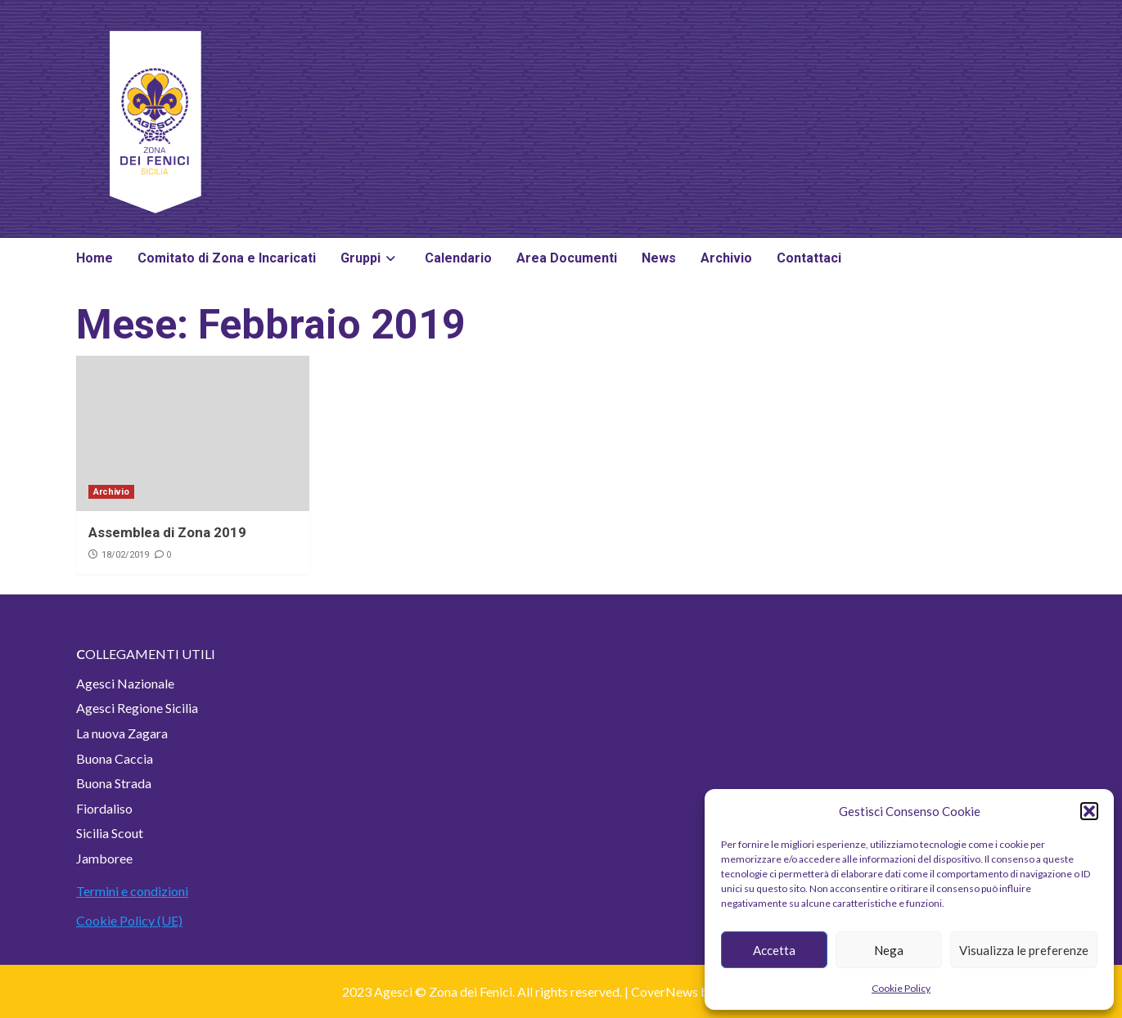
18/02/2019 (125, 554)
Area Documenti (566, 258)
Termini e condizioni (132, 891)
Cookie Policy (901, 988)
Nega (888, 950)
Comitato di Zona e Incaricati (226, 258)
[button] (1089, 811)
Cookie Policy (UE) (129, 920)
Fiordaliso (104, 808)
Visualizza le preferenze (1023, 950)
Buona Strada (113, 783)
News (659, 258)
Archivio (726, 258)
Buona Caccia (114, 758)
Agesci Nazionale (125, 683)
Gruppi (370, 258)
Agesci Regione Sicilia (137, 707)
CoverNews (664, 991)
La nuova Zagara (122, 733)
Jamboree (104, 858)
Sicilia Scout (109, 833)
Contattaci (809, 258)
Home (94, 258)
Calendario (458, 258)
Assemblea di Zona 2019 (167, 532)
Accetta (774, 950)
